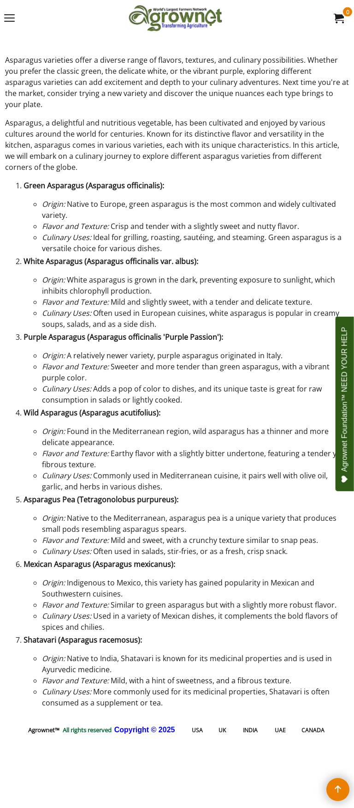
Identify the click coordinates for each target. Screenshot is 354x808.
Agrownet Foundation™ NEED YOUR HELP (345, 405)
